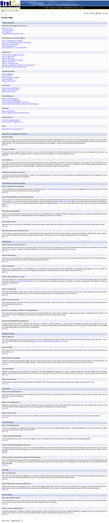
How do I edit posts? (8, 58)
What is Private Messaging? (10, 99)
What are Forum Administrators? (11, 88)
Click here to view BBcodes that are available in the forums (51, 341)
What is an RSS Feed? (8, 111)
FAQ (87, 13)
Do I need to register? (8, 30)
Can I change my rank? (8, 46)
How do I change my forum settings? (12, 41)
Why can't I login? (7, 28)
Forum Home (7, 10)
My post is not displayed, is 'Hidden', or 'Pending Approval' (18, 65)
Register (100, 13)
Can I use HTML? (7, 76)
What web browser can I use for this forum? (14, 47)
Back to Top (5, 144)
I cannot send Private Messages (11, 100)
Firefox (77, 235)
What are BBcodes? (7, 74)
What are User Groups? (9, 91)
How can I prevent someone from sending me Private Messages (20, 104)
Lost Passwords (6, 32)
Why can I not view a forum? (10, 63)
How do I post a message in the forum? (13, 55)
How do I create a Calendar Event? (12, 122)
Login (106, 13)
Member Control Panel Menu (61, 189)
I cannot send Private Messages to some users (15, 102)
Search (92, 13)
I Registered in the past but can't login (12, 33)
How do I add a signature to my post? (12, 60)
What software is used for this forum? (12, 129)
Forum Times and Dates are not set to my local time (16, 42)
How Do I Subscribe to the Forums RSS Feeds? (15, 113)
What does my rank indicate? (10, 44)
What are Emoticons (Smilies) (10, 77)
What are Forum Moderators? (10, 90)
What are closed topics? (9, 81)
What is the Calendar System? (10, 120)
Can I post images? (7, 79)
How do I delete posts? (8, 56)
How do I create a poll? (8, 62)
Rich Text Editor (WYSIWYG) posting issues (14, 67)
